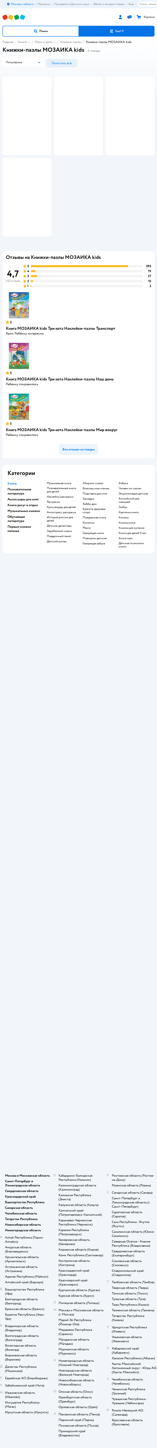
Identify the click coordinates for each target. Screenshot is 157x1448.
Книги (22, 42)
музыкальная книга (59, 523)
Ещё (132, 4)
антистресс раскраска (61, 552)
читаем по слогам (130, 528)
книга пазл (125, 578)
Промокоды (78, 913)
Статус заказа (148, 4)
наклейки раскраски (60, 537)
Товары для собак (78, 1070)
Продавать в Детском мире (78, 895)
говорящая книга (93, 573)
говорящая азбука (94, 583)
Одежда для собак (78, 1081)
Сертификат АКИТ (79, 930)
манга (86, 568)
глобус (123, 547)
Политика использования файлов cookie (79, 924)
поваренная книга (94, 557)
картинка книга (128, 552)
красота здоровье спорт (94, 550)
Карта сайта (78, 942)
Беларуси (102, 1148)
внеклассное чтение (96, 528)
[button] (40, 31)
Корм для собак (78, 1076)
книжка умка (127, 563)
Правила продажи (78, 907)
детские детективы (59, 566)
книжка (123, 557)
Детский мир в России (63, 1148)
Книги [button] (12, 524)
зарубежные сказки (59, 571)
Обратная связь (78, 936)
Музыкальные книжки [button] (23, 551)
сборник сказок (93, 523)
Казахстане (86, 1148)
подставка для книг (95, 533)
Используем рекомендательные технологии (78, 1140)
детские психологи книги (131, 585)
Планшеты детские (95, 578)
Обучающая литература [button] (16, 559)
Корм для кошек (78, 1064)
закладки (88, 539)
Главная (7, 42)
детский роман (57, 581)
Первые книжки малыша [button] (19, 569)
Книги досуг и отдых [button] (22, 545)
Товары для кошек (78, 1058)
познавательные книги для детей (61, 530)
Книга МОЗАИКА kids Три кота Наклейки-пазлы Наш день (59, 419)
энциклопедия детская (133, 533)
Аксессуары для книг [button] (23, 539)
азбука (123, 523)
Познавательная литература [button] (19, 531)
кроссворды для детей (61, 547)
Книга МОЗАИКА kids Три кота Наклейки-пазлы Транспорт (60, 368)
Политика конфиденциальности (78, 918)
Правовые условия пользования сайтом (78, 1135)
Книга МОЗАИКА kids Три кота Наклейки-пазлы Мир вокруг (61, 469)
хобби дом (90, 544)
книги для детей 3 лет (132, 573)
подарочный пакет (59, 576)
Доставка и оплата (78, 889)
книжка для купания (131, 568)
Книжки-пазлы (70, 42)
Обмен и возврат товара (78, 901)
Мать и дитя (43, 42)
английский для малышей (129, 540)
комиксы (88, 563)
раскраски (53, 542)
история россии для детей (60, 559)
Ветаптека (78, 1087)
